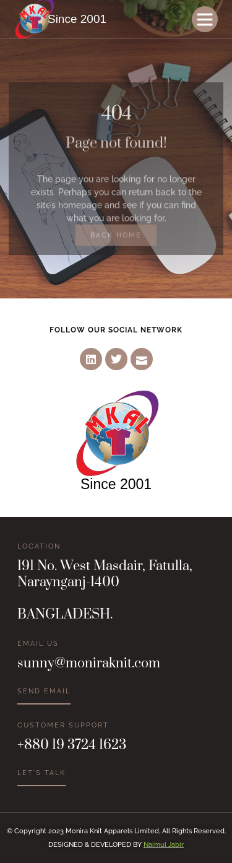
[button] (205, 19)
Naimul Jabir (164, 845)
